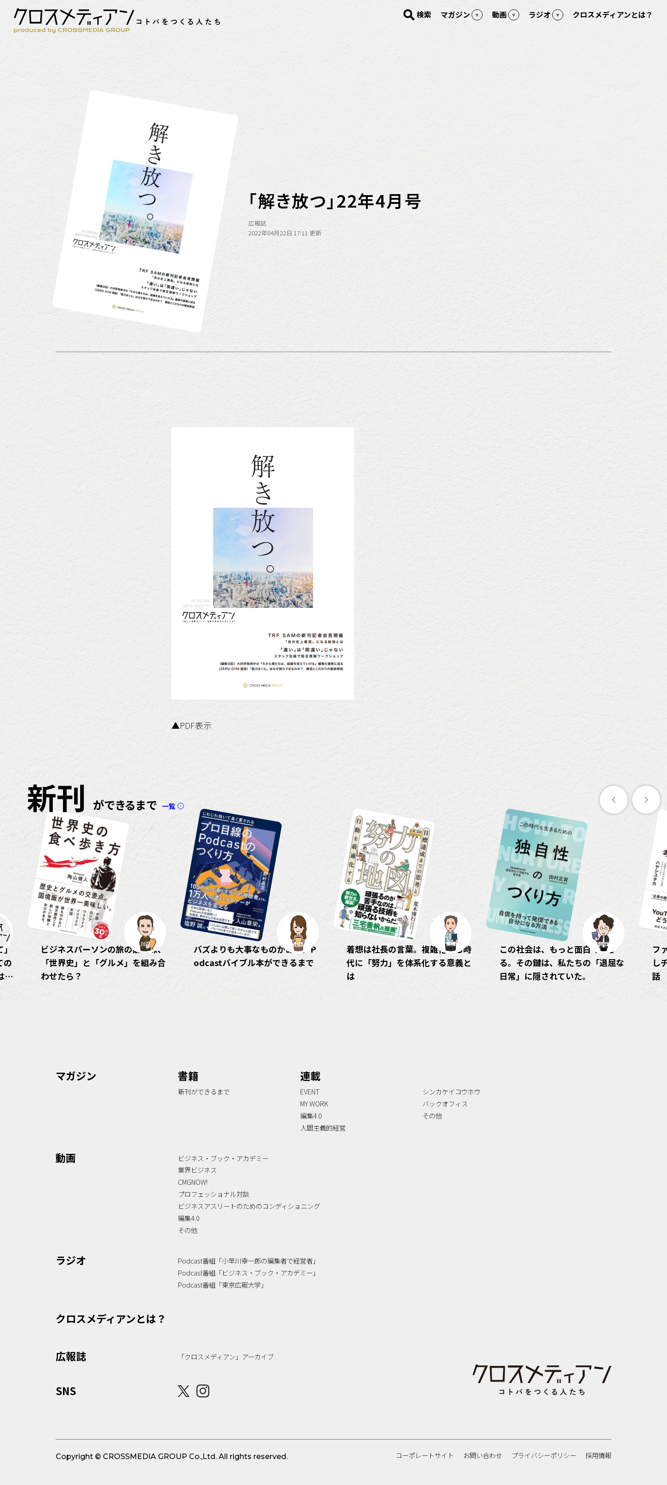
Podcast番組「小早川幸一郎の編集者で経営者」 (248, 1274)
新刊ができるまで (204, 1105)
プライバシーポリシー (543, 1469)
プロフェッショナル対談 (213, 1208)
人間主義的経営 (323, 1141)
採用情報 (598, 1469)
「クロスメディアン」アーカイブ (226, 1370)
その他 (432, 1129)
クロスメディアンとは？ (111, 1332)
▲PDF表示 (191, 725)
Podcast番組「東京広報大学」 (222, 1298)
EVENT (310, 1105)
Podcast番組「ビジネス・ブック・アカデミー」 (248, 1286)
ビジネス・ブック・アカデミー (223, 1172)
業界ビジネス (197, 1183)
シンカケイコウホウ (451, 1105)
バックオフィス (445, 1117)
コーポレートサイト (425, 1469)
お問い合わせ (482, 1469)
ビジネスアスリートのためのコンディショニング (249, 1220)
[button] (614, 800)
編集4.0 (311, 1129)
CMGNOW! (193, 1196)
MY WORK (314, 1117)
